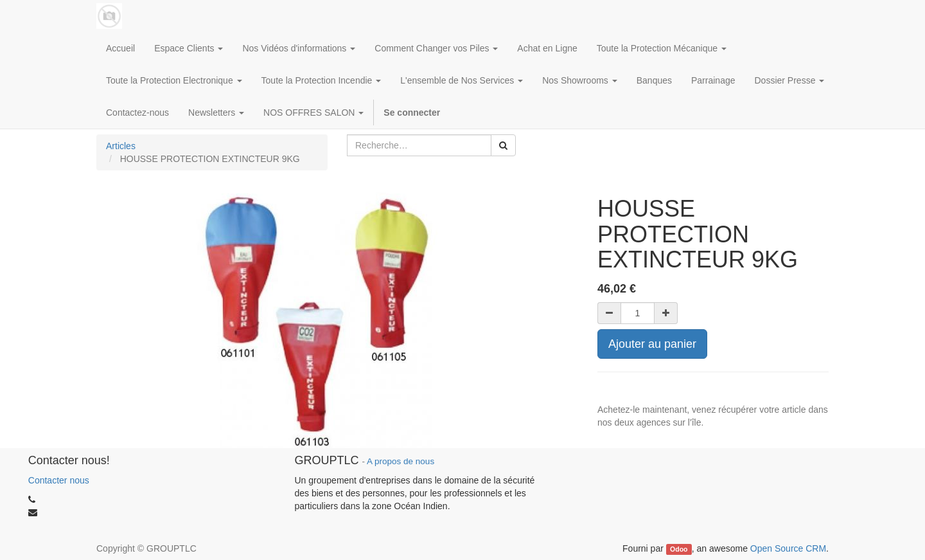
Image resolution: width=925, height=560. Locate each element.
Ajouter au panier (652, 344)
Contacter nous (58, 480)
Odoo (678, 549)
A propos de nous (400, 461)
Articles (121, 146)
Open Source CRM (788, 548)
